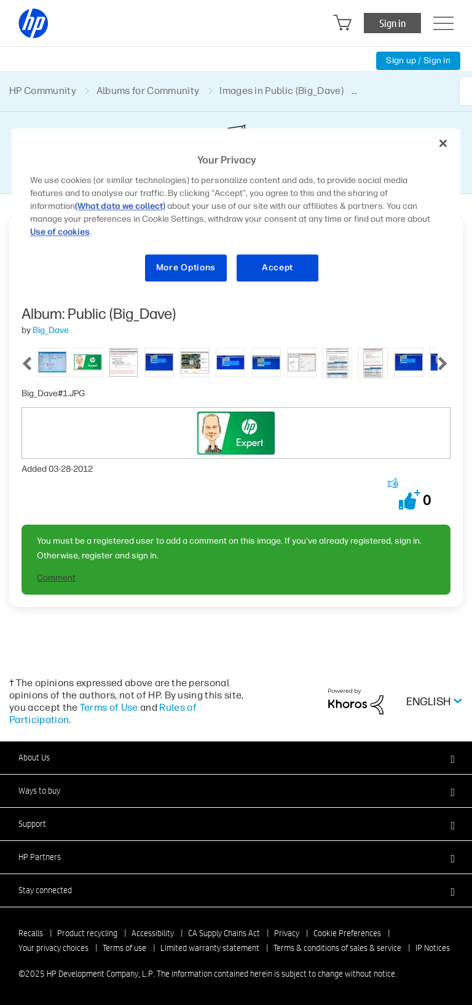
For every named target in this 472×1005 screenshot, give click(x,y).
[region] (236, 213)
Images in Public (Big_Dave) (281, 90)
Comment (56, 578)
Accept (277, 267)
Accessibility (153, 933)
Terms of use (124, 947)
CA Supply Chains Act (224, 933)
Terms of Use (109, 707)
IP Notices (432, 947)
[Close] (443, 143)
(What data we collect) (120, 206)
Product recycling (87, 933)
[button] (409, 499)
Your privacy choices (53, 947)
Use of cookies (60, 232)
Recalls (30, 933)
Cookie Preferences (347, 933)
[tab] (52, 361)
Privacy (286, 933)
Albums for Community (147, 90)
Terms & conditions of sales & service (337, 947)
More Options (186, 267)
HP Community (42, 90)
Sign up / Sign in (418, 60)
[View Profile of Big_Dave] (51, 330)
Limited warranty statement (209, 947)
